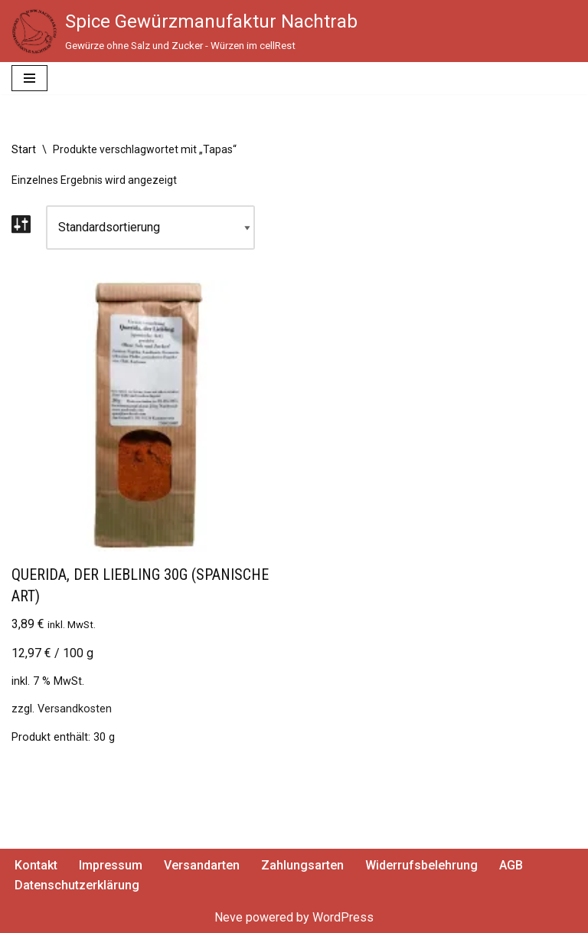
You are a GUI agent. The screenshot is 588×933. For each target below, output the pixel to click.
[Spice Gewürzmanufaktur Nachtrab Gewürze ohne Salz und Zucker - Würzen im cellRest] (184, 31)
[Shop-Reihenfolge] (150, 227)
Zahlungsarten (302, 865)
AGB (511, 865)
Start (23, 149)
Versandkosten (75, 708)
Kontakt (36, 865)
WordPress (343, 917)
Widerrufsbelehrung (421, 865)
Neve (228, 917)
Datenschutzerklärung (77, 885)
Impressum (110, 865)
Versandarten (202, 865)
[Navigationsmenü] (29, 78)
